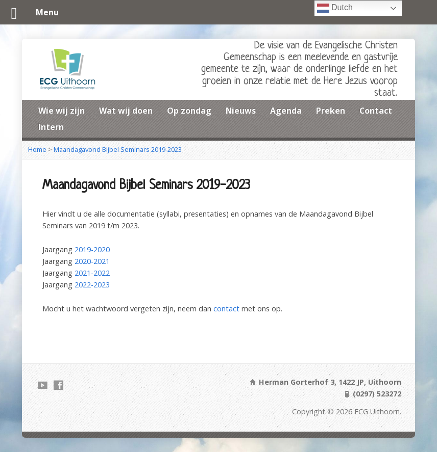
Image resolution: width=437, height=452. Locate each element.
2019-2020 (92, 249)
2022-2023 (92, 284)
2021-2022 (92, 273)
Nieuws (241, 110)
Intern (51, 126)
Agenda (286, 110)
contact (226, 308)
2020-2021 (92, 261)
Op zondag (189, 110)
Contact (375, 110)
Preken (330, 110)
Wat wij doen (126, 110)
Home (37, 149)
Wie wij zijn (61, 110)
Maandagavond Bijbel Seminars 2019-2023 (118, 149)
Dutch (335, 8)
